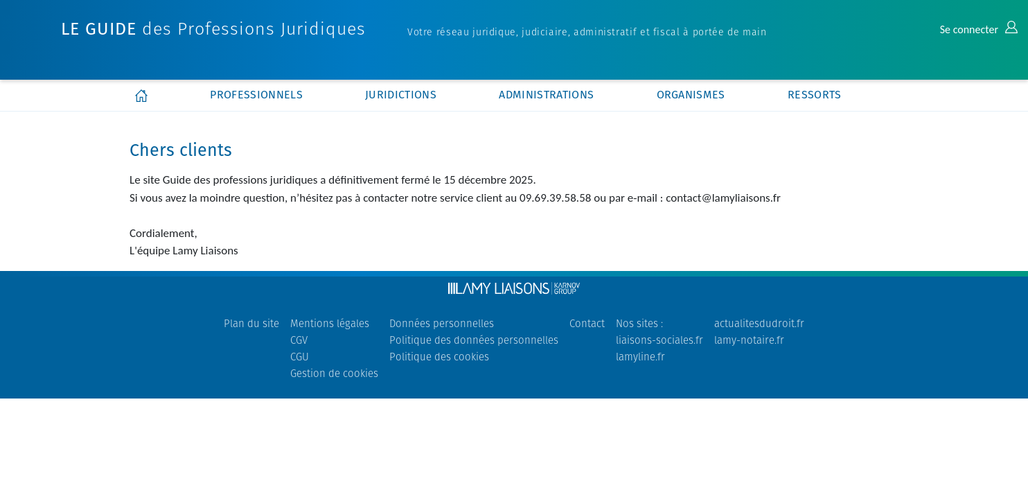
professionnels (256, 95)
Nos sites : (639, 323)
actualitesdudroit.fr (759, 323)
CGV (299, 340)
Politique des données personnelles (473, 340)
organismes (691, 95)
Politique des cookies (439, 356)
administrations (546, 95)
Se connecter (979, 29)
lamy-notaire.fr (749, 340)
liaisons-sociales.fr (659, 340)
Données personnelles (441, 323)
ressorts (815, 95)
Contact (587, 323)
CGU (299, 356)
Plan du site (251, 323)
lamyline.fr (640, 356)
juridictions (400, 95)
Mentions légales (329, 323)
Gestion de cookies (334, 373)
